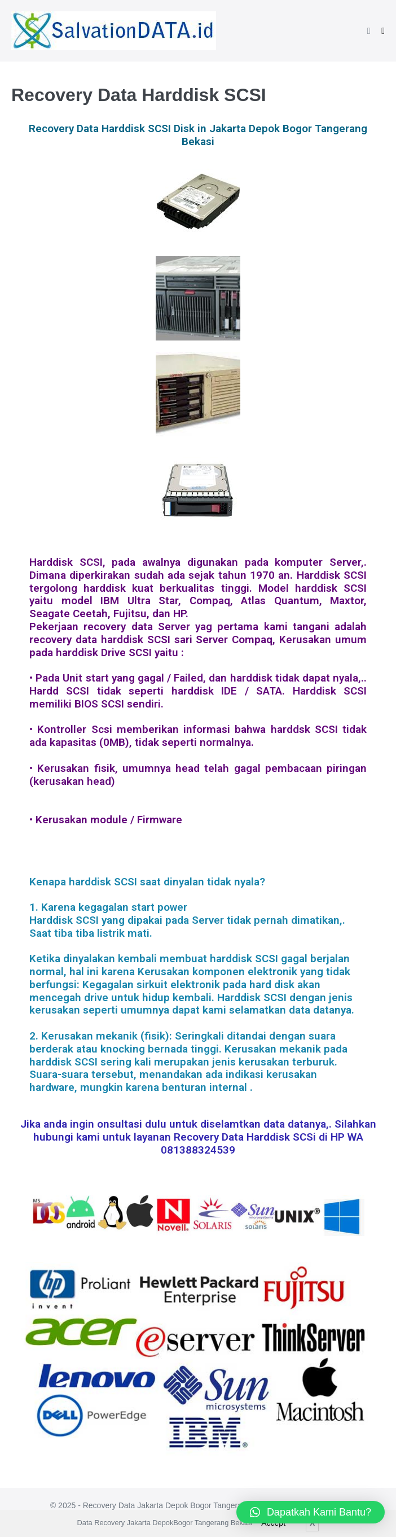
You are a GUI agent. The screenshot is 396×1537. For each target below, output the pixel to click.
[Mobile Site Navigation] (383, 31)
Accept (273, 1522)
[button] (369, 30)
